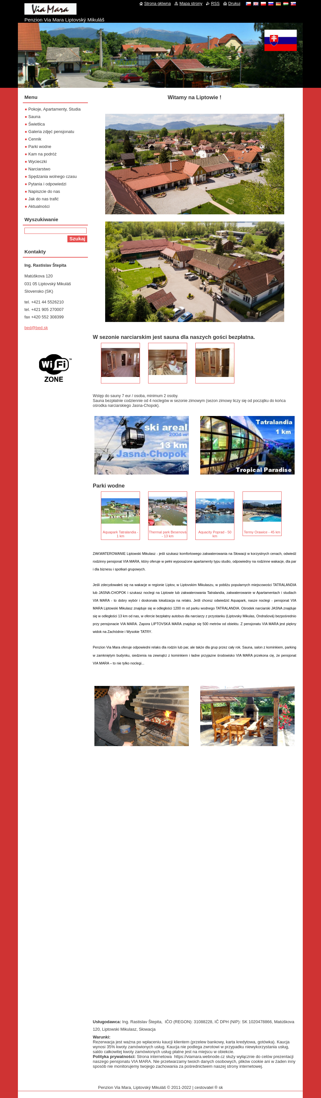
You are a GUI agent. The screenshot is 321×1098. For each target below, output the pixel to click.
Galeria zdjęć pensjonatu (51, 131)
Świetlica (36, 124)
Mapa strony (190, 3)
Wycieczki (37, 161)
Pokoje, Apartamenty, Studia (54, 109)
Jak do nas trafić (43, 198)
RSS (215, 3)
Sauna (34, 116)
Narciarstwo (39, 169)
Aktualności (38, 206)
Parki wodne (39, 146)
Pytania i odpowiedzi (47, 183)
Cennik (34, 139)
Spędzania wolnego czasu (52, 176)
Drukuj (234, 3)
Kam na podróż (42, 154)
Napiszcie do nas (44, 191)
